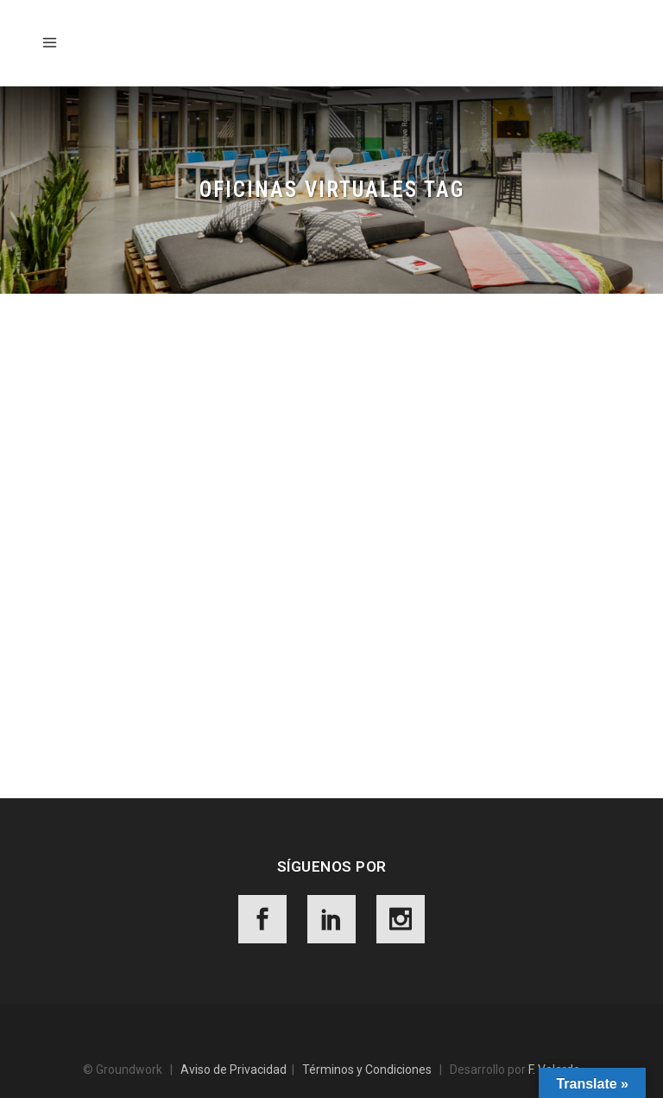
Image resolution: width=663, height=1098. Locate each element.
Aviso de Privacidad (233, 1069)
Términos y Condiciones (367, 1069)
